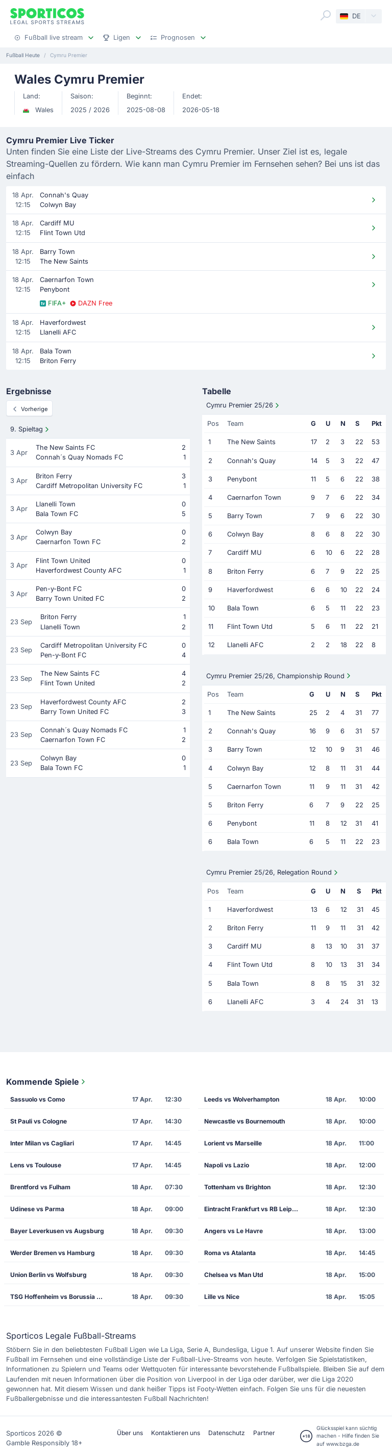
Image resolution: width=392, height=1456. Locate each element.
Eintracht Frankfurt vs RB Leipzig (252, 1209)
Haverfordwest (250, 590)
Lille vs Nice (221, 1296)
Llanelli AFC (245, 645)
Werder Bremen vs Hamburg (52, 1253)
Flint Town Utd (250, 626)
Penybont (242, 479)
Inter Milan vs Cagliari (42, 1143)
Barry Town (244, 516)
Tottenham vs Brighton (237, 1187)
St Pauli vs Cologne (38, 1121)
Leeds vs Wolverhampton (241, 1099)
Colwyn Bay (245, 534)
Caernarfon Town (254, 497)
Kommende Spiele (46, 1082)
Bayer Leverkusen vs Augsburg (57, 1231)
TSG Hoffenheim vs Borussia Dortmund (61, 1296)
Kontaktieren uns (175, 1433)
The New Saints (251, 442)
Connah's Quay (251, 461)
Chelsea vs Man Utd (233, 1275)
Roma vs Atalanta (230, 1253)
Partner (264, 1433)
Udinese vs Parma (37, 1209)
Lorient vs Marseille (233, 1143)
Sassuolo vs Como (37, 1099)
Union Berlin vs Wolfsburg (48, 1275)
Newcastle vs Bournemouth (244, 1121)
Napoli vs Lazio (226, 1165)
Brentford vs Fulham (40, 1187)
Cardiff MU (244, 552)
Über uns (130, 1433)
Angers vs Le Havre (233, 1231)
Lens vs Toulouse (35, 1165)
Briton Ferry (245, 571)
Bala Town (243, 608)
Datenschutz (226, 1433)
